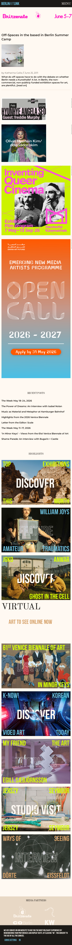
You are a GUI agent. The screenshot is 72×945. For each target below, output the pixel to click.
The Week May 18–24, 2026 (16, 400)
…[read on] (21, 85)
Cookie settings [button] (10, 940)
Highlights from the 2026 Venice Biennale (24, 417)
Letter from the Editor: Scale (17, 422)
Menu (66, 3)
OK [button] (20, 940)
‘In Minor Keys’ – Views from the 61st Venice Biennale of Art (34, 433)
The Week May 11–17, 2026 (15, 428)
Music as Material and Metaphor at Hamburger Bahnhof (32, 411)
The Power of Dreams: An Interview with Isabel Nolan (31, 406)
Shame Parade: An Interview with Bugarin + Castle (29, 438)
